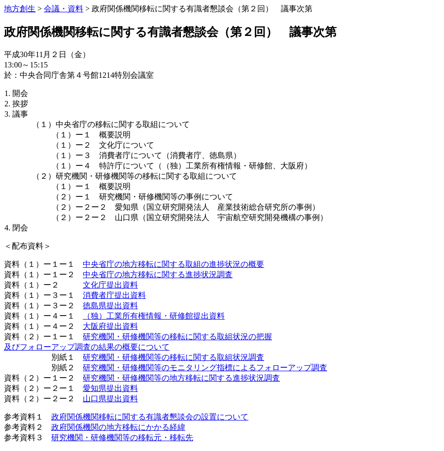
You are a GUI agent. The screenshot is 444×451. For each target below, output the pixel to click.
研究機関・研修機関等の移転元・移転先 (122, 437)
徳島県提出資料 (110, 305)
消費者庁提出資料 (114, 295)
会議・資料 (63, 8)
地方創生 (19, 8)
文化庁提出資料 (110, 285)
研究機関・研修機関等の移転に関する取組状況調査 (173, 357)
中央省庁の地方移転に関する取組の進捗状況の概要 (173, 264)
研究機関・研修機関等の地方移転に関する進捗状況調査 (181, 378)
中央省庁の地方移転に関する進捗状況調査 (158, 274)
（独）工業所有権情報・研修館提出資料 (154, 316)
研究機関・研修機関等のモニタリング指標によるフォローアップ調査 (205, 367)
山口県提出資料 (110, 398)
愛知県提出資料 (110, 388)
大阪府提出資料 (110, 326)
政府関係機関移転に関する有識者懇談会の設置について (149, 417)
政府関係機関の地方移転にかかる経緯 (118, 427)
